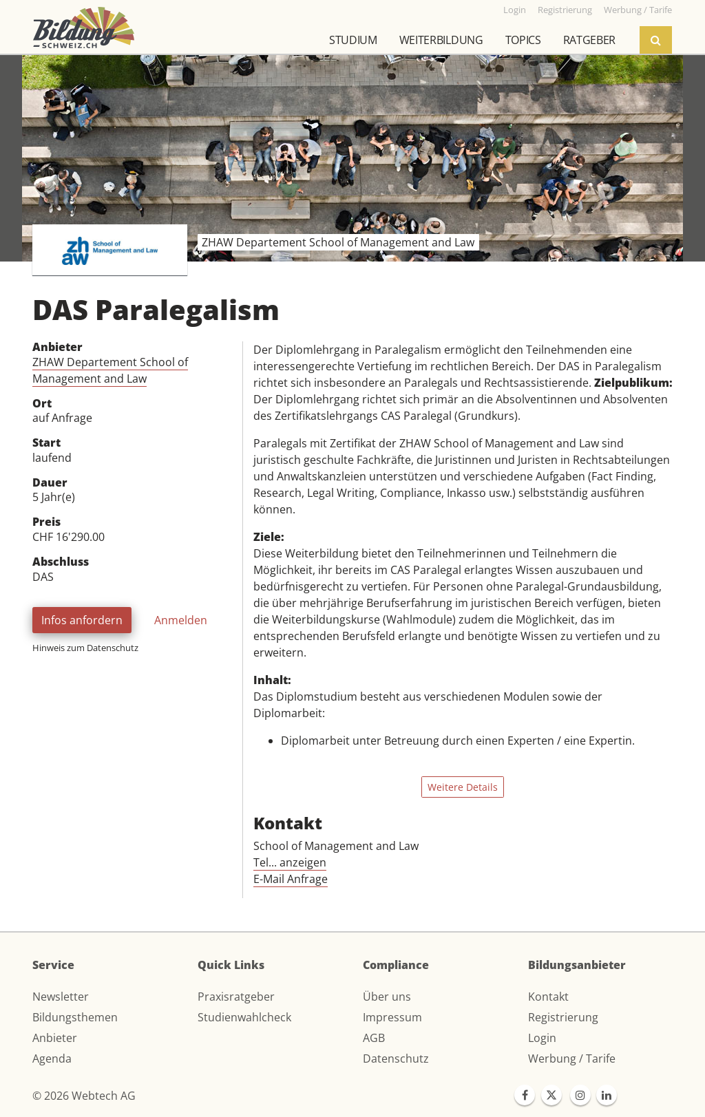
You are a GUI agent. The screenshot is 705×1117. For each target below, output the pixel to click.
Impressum (392, 1017)
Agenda (52, 1058)
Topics (523, 39)
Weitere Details (463, 787)
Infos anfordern (82, 620)
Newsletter (60, 996)
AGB (374, 1037)
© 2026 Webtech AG (84, 1095)
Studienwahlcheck (244, 1017)
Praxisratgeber (236, 996)
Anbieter (54, 1037)
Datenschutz (396, 1058)
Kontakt (548, 996)
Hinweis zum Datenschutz (85, 647)
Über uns (387, 996)
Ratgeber (589, 39)
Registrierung (563, 1017)
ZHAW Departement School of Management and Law (110, 370)
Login (542, 1037)
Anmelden (180, 620)
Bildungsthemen (75, 1017)
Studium (353, 39)
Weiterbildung (441, 39)
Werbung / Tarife (571, 1058)
